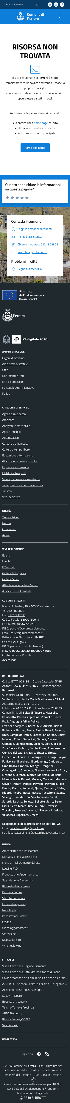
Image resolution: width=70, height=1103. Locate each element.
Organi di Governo (13, 358)
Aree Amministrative (15, 364)
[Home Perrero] (33, 16)
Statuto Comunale (13, 898)
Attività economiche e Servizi (20, 585)
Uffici (5, 370)
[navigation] (7, 16)
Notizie (6, 523)
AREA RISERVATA (32, 1097)
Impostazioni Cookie (14, 916)
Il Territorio (8, 567)
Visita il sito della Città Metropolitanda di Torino (31, 972)
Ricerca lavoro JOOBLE (16, 1019)
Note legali (9, 910)
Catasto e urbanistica (15, 443)
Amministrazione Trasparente (20, 850)
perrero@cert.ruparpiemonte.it (29, 628)
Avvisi (6, 535)
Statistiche (9, 933)
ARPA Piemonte (12, 1013)
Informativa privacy (14, 904)
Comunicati (9, 529)
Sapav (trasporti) (12, 995)
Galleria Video (10, 579)
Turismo (7, 491)
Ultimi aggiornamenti (15, 928)
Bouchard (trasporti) (14, 1001)
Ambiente (8, 420)
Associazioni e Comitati (16, 591)
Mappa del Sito (11, 939)
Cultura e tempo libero (16, 449)
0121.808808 (15, 610)
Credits (6, 922)
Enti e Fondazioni (13, 381)
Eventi (6, 555)
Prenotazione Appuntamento (20, 874)
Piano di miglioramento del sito (21, 862)
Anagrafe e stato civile (16, 425)
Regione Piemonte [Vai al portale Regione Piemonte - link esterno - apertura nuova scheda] (14, 4)
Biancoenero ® (37, 1088)
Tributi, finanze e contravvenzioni (22, 485)
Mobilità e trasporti (14, 473)
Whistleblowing (11, 945)
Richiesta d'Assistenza (16, 886)
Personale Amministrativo (18, 387)
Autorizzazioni (10, 437)
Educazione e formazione (17, 455)
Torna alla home (35, 147)
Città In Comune (51, 1074)
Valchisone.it (10, 1025)
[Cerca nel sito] (59, 16)
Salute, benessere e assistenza (21, 479)
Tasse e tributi (10, 517)
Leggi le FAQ (10, 868)
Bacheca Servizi (12, 892)
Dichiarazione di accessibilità (19, 856)
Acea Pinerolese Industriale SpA (22, 989)
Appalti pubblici (11, 431)
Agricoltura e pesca (14, 414)
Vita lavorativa (11, 497)
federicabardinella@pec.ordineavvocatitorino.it (36, 832)
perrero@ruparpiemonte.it (26, 633)
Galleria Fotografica (14, 573)
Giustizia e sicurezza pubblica (20, 461)
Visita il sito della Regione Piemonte (24, 966)
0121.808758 (16, 615)
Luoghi (6, 561)
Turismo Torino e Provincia (18, 1007)
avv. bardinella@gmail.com (27, 828)
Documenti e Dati (13, 375)
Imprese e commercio (15, 467)
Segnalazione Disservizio (17, 880)
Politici (6, 393)
